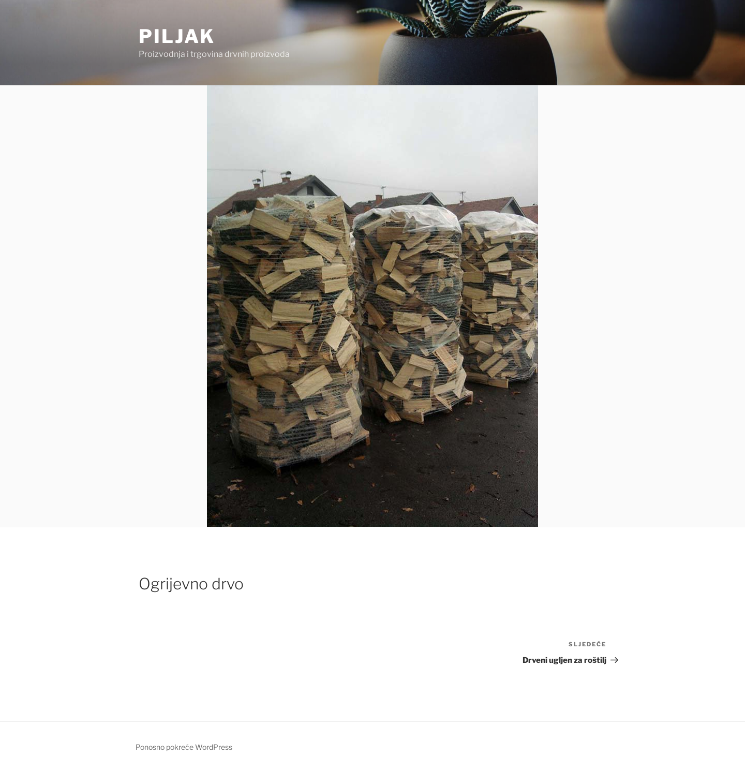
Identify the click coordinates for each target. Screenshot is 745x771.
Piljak (177, 36)
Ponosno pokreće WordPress (184, 747)
